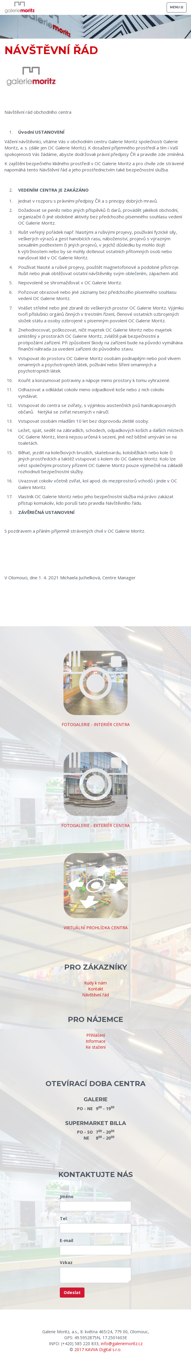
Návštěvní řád (95, 995)
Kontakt (95, 989)
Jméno (66, 1196)
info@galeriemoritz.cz (122, 1343)
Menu (178, 8)
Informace (96, 1041)
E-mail (66, 1240)
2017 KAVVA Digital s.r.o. (97, 1349)
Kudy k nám (95, 983)
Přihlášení (95, 1035)
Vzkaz (66, 1262)
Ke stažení (96, 1047)
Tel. (64, 1218)
